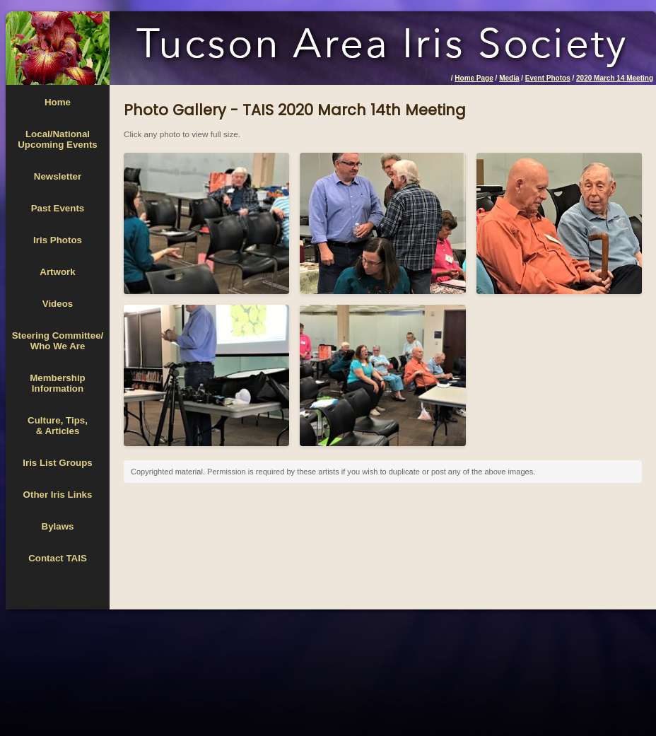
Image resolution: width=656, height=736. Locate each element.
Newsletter (57, 176)
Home (58, 102)
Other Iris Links (58, 494)
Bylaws (58, 526)
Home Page (474, 78)
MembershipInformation (58, 383)
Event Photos (547, 78)
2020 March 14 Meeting (614, 78)
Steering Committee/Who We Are (58, 340)
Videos (57, 303)
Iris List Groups (58, 462)
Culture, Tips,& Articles (58, 425)
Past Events (58, 208)
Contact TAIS (57, 558)
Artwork (57, 272)
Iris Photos (57, 240)
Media (509, 78)
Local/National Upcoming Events (58, 139)
